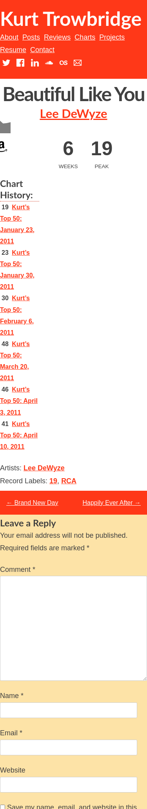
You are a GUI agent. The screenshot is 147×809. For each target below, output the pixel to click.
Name (12, 696)
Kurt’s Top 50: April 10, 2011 (19, 435)
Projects (112, 37)
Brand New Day (32, 502)
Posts (31, 37)
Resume (13, 50)
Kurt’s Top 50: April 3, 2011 (19, 400)
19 (53, 481)
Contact (42, 50)
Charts (84, 37)
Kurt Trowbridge (71, 18)
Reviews (57, 37)
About (9, 37)
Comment (17, 569)
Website (12, 770)
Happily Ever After (112, 502)
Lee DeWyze (73, 113)
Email (11, 733)
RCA (68, 481)
